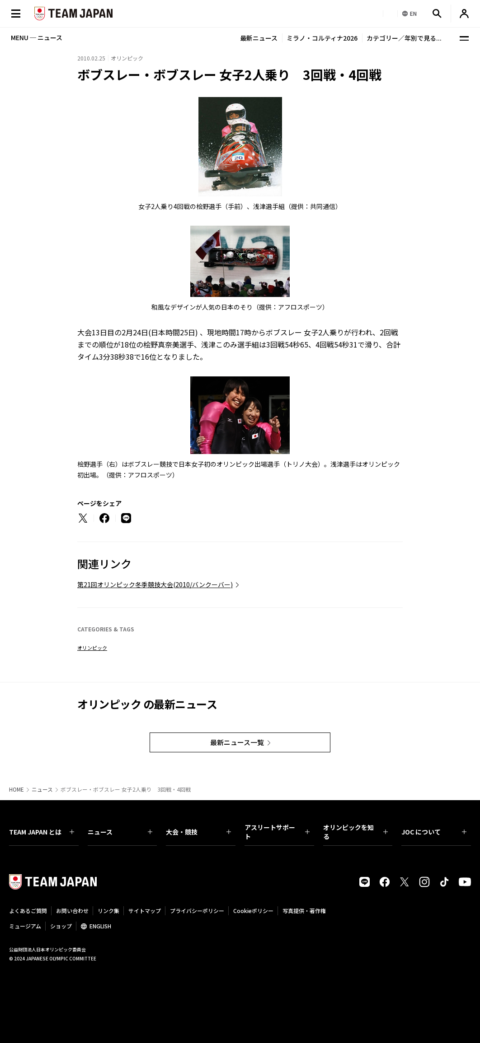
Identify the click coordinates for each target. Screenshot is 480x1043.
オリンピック (92, 647)
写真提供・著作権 (304, 910)
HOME (16, 789)
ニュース (42, 789)
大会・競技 (198, 831)
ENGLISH (100, 926)
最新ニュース (259, 37)
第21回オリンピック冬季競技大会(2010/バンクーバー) (155, 584)
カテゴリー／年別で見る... (404, 37)
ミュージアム (25, 926)
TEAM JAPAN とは (41, 831)
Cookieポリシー (253, 910)
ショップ (61, 926)
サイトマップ (144, 910)
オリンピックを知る (355, 832)
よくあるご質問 (28, 910)
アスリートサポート (277, 832)
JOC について (433, 831)
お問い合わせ (72, 910)
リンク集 (108, 910)
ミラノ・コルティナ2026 (322, 37)
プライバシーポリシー (197, 910)
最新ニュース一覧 (237, 742)
